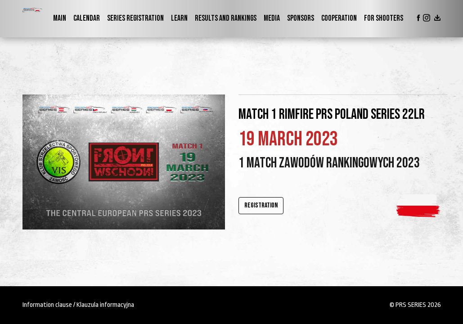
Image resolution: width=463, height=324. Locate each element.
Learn (179, 18)
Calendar (86, 18)
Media (272, 18)
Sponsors (300, 18)
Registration (261, 205)
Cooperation (339, 18)
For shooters (383, 18)
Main (59, 18)
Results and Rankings (225, 18)
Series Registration (135, 18)
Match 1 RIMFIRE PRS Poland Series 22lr (331, 114)
